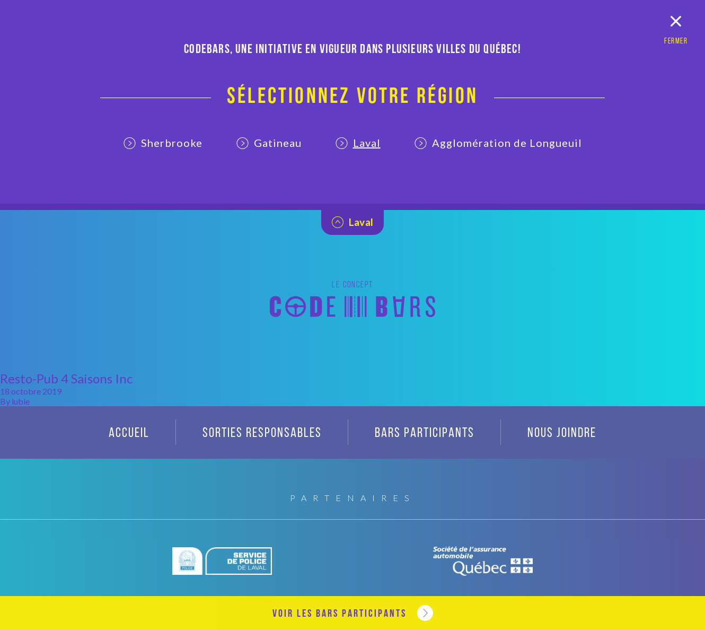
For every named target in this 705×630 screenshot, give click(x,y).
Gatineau (269, 142)
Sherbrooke (163, 142)
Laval (358, 142)
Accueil (129, 433)
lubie (21, 401)
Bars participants (424, 433)
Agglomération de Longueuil (498, 142)
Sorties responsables (262, 433)
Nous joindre (561, 433)
